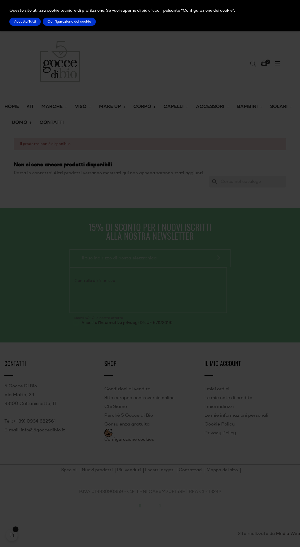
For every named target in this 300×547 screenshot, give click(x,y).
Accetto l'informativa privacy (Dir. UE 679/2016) (127, 323)
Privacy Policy (220, 433)
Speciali (69, 470)
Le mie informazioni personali (236, 415)
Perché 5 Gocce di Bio (128, 415)
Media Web (288, 534)
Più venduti (129, 470)
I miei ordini (216, 389)
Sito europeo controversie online (139, 398)
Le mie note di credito (228, 398)
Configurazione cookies (129, 440)
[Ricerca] (247, 182)
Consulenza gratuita (127, 424)
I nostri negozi (160, 470)
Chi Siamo (115, 406)
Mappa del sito (222, 470)
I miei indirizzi (219, 406)
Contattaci (190, 470)
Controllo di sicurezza (94, 281)
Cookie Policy (219, 424)
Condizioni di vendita (127, 389)
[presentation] (113, 297)
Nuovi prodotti (97, 470)
